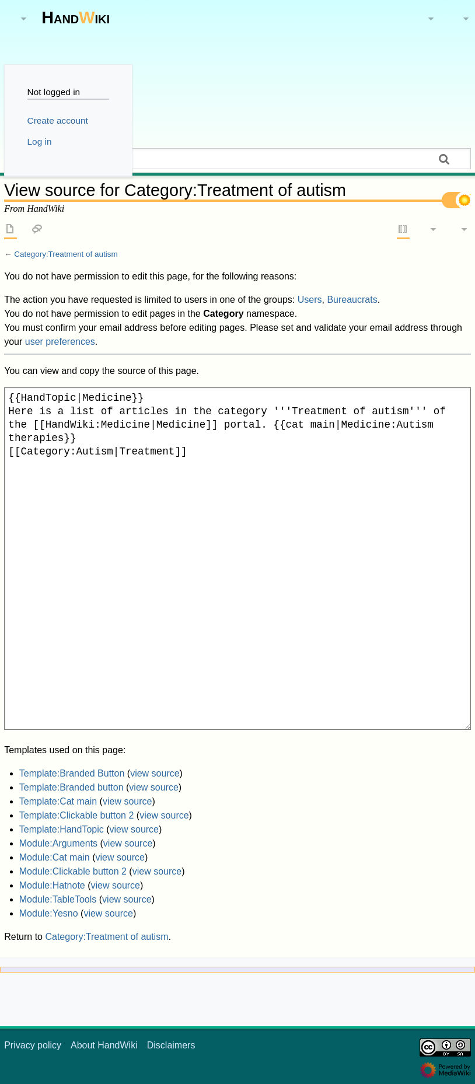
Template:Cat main (58, 801)
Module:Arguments (58, 843)
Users (310, 300)
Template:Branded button (71, 787)
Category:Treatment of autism (65, 254)
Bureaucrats (352, 300)
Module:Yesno (48, 913)
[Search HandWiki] (237, 159)
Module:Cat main (54, 857)
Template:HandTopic (61, 829)
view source (154, 773)
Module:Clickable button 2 (73, 871)
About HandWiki (104, 1045)
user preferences (60, 342)
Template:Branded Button (72, 773)
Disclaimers (171, 1045)
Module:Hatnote (52, 885)
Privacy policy (32, 1045)
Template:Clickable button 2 (76, 815)
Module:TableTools (58, 899)
